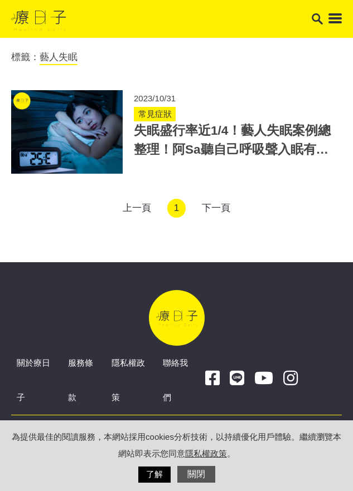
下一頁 (216, 208)
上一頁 (137, 208)
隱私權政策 (206, 453)
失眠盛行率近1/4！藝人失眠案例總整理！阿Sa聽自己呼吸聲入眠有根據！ (232, 149)
